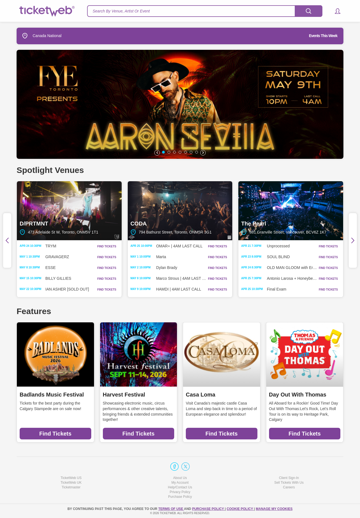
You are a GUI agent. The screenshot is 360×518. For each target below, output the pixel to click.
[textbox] (204, 11)
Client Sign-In (289, 478)
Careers (289, 487)
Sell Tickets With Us (289, 483)
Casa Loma (200, 395)
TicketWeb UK (71, 483)
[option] (180, 104)
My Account (180, 483)
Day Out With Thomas (298, 395)
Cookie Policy (240, 509)
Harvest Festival (124, 395)
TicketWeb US (71, 478)
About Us (180, 478)
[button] (335, 11)
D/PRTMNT (69, 210)
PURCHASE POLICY (208, 509)
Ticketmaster (71, 487)
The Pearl (290, 210)
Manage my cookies (274, 509)
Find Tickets (55, 434)
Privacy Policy (180, 492)
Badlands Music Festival (52, 395)
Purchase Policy (180, 497)
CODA (180, 210)
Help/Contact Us (180, 487)
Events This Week (323, 35)
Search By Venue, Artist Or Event (121, 11)
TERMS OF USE (171, 509)
